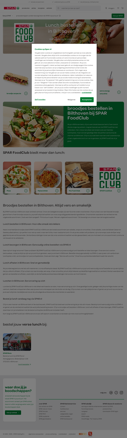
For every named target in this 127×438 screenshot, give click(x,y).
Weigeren (72, 100)
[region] (64, 75)
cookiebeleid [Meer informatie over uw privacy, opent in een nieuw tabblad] (86, 92)
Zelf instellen (40, 99)
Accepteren (87, 100)
